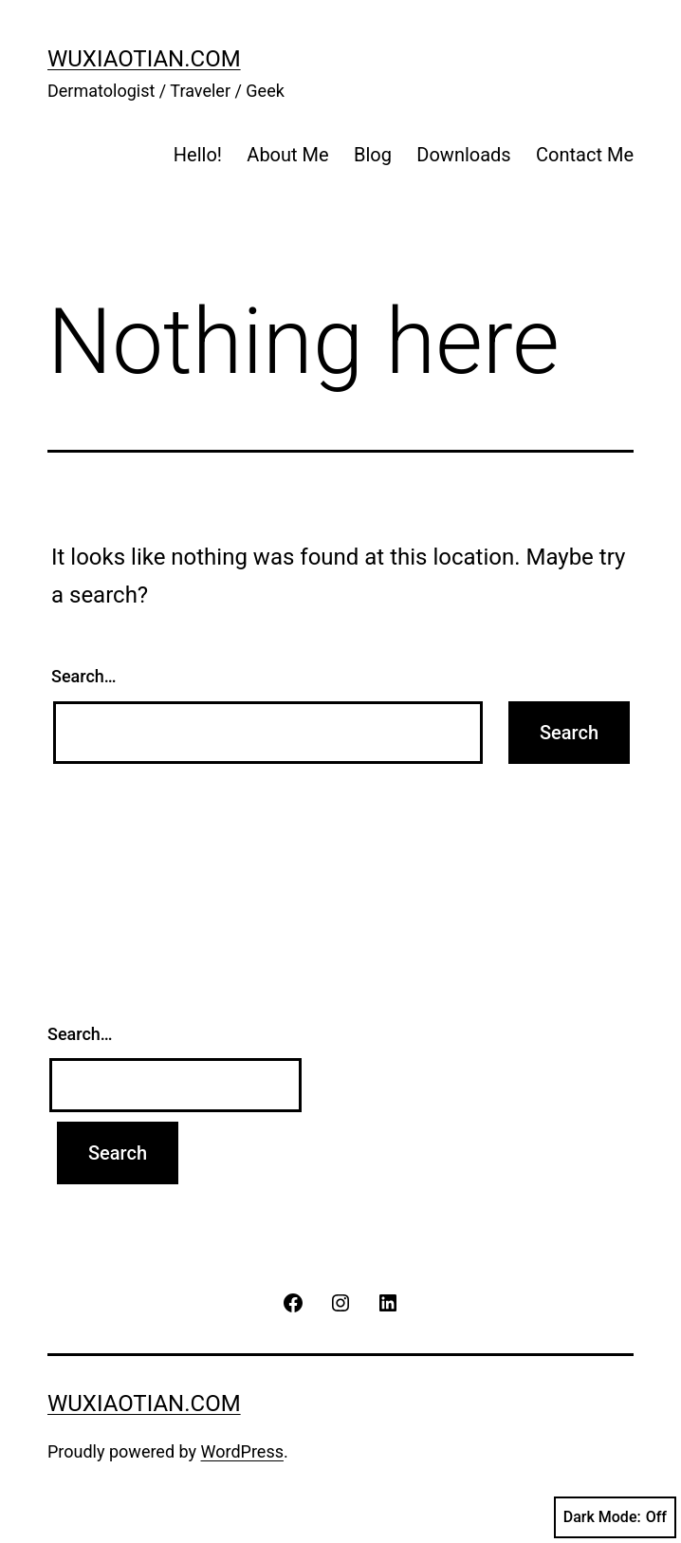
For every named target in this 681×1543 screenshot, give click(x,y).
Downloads (463, 154)
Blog (373, 154)
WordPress (242, 1451)
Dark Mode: (615, 1517)
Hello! (198, 154)
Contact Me (585, 154)
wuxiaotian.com (144, 59)
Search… (84, 676)
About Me (287, 154)
